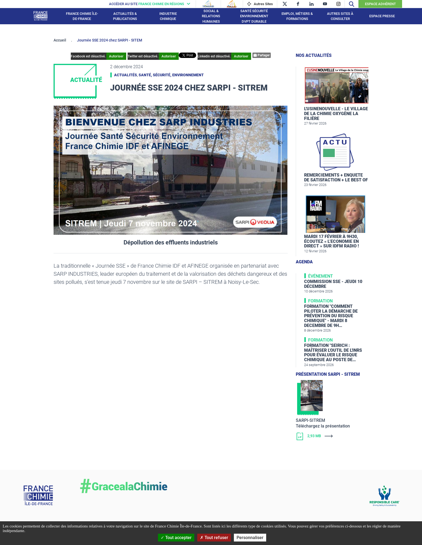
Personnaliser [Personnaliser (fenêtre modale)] (250, 537)
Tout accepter (176, 537)
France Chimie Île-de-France (82, 16)
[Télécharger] (332, 436)
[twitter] (285, 4)
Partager (262, 55)
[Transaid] (208, 4)
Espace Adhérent (380, 4)
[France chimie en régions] (151, 4)
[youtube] (325, 4)
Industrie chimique (168, 16)
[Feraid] (231, 4)
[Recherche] (351, 4)
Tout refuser (214, 537)
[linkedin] (311, 4)
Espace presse (382, 16)
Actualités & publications (125, 16)
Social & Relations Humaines (211, 16)
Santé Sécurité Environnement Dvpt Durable (254, 16)
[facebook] (298, 4)
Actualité (86, 80)
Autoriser (116, 56)
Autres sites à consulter (340, 16)
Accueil (60, 40)
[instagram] (338, 4)
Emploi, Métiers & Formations (297, 16)
